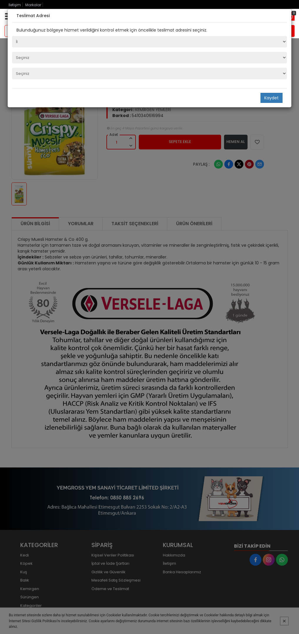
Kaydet (271, 98)
